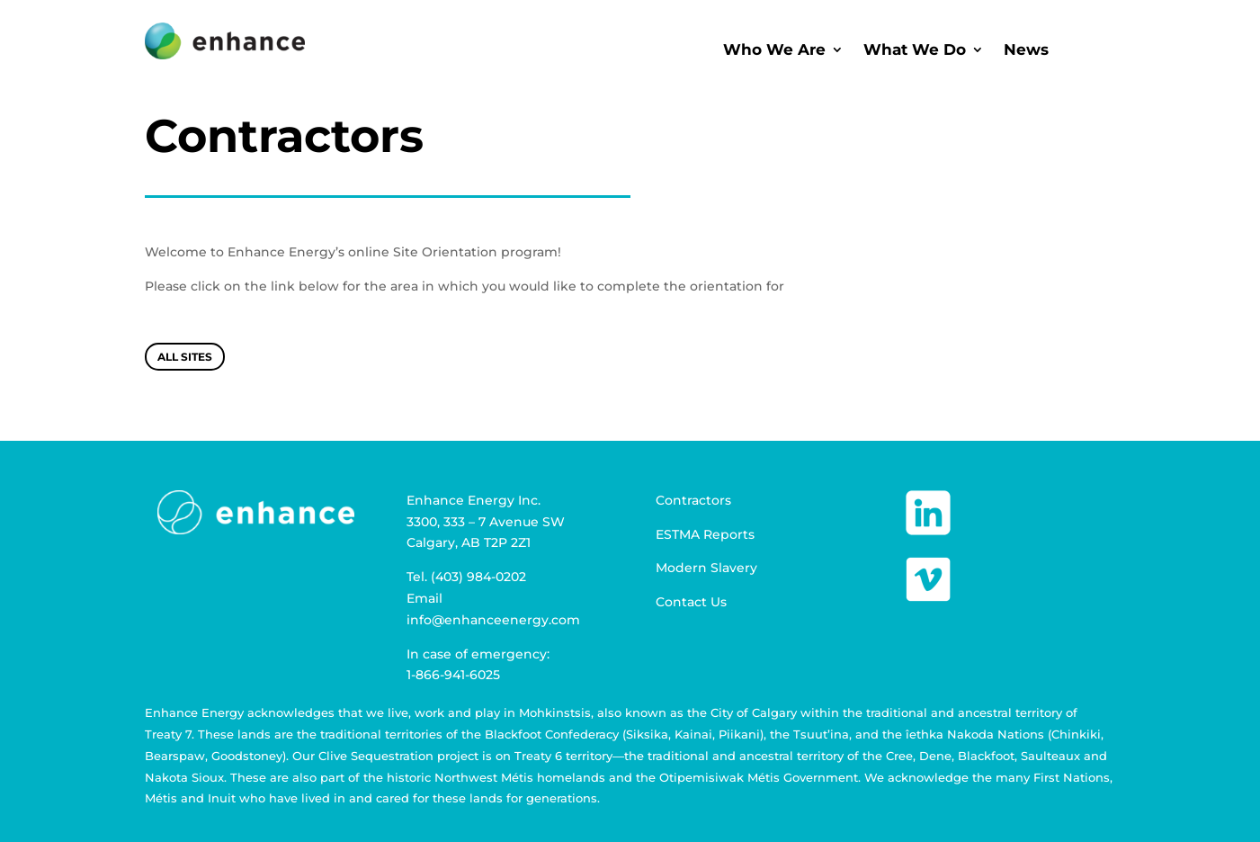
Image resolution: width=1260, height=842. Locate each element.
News (1026, 50)
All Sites (184, 356)
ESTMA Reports (705, 534)
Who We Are (774, 50)
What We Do (914, 50)
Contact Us (691, 602)
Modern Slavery (706, 568)
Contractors (693, 500)
